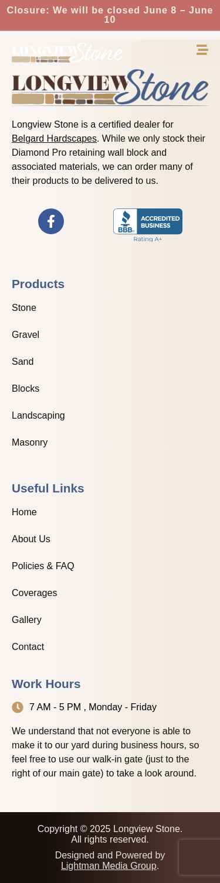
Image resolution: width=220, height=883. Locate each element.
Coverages (34, 593)
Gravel (25, 335)
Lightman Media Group (109, 866)
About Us (31, 539)
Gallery (27, 620)
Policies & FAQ (43, 566)
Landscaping (38, 415)
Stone (24, 308)
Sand (22, 362)
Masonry (30, 442)
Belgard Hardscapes (54, 138)
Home (24, 512)
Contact (28, 647)
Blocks (25, 388)
